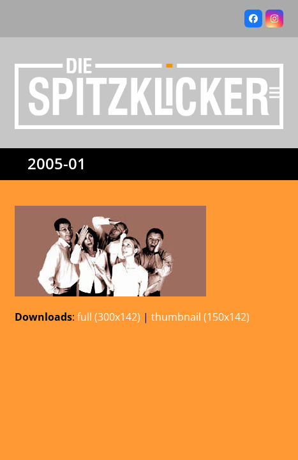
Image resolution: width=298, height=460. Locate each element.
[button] (276, 93)
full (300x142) (108, 317)
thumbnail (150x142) (200, 317)
